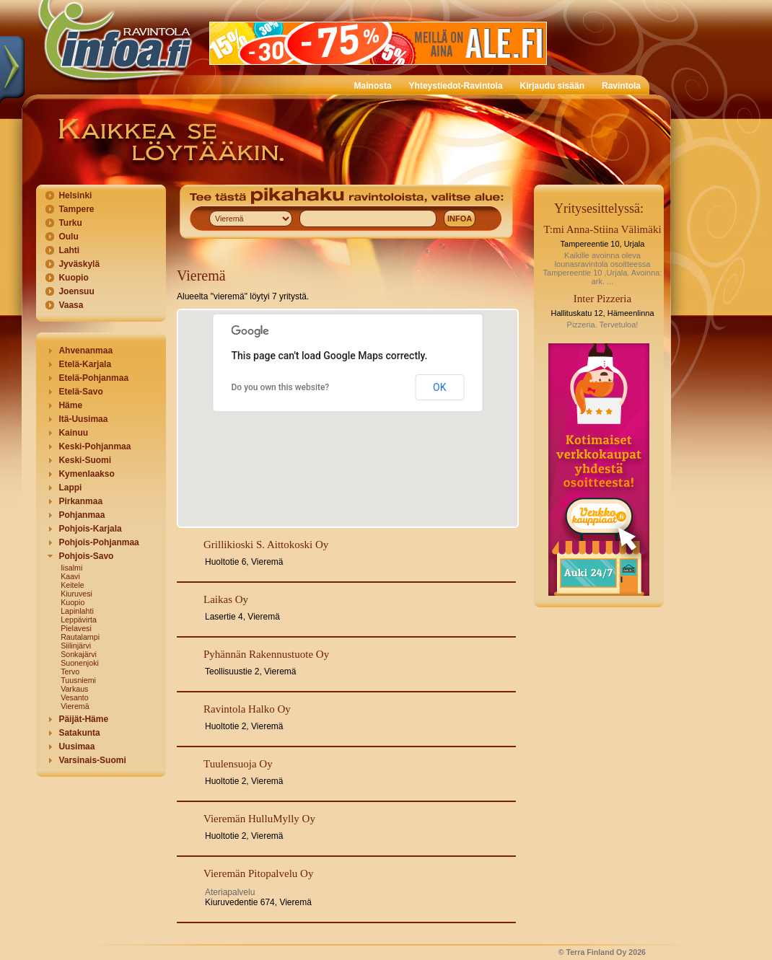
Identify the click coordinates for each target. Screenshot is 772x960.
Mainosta (373, 86)
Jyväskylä (79, 264)
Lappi (70, 488)
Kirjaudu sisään (552, 86)
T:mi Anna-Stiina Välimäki (602, 229)
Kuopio (73, 278)
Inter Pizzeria (602, 298)
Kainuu (73, 433)
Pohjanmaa (81, 515)
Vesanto (75, 697)
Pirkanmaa (80, 501)
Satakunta (79, 733)
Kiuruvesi (76, 593)
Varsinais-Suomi (92, 760)
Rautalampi (80, 637)
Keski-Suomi (84, 460)
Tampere (76, 209)
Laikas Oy (225, 599)
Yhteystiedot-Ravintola (456, 86)
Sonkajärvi (79, 654)
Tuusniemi (78, 680)
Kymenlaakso (86, 474)
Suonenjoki (80, 663)
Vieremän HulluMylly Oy (259, 818)
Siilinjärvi (76, 645)
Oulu (68, 237)
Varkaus (74, 688)
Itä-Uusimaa (83, 419)
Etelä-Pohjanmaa (93, 378)
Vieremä (75, 706)
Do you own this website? (281, 387)
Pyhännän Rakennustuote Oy (266, 654)
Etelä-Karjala (84, 364)
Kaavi (70, 576)
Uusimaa (76, 746)
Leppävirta (79, 619)
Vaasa (70, 305)
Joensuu (76, 291)
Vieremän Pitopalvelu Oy (258, 873)
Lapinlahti (77, 611)
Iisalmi (71, 567)
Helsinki (75, 195)
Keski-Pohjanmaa (94, 446)
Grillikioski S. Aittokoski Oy (265, 544)
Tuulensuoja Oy (238, 764)
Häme (70, 405)
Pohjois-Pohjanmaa (98, 542)
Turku (70, 223)
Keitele (72, 585)
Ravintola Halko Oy (247, 709)
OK (439, 387)
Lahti (68, 250)
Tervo (70, 671)
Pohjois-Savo (85, 556)
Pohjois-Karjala (89, 529)
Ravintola (621, 86)
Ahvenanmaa (85, 350)
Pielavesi (76, 628)
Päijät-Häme (83, 719)
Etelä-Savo (80, 392)
